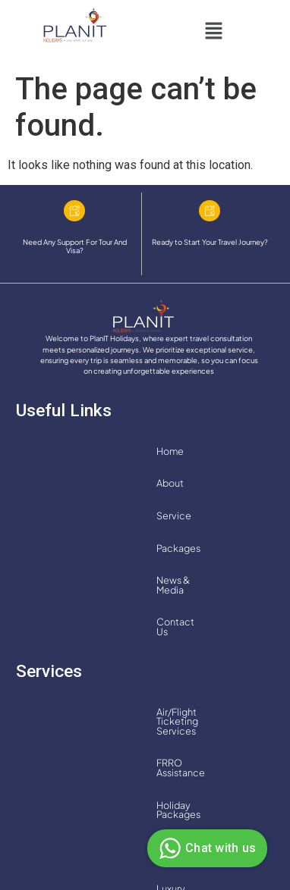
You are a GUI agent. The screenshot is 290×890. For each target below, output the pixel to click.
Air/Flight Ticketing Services (89, 563)
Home (41, 451)
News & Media (58, 483)
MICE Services (182, 628)
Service (145, 451)
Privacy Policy (106, 842)
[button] (213, 32)
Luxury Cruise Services (77, 628)
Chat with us (205, 848)
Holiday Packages (67, 596)
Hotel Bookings (164, 596)
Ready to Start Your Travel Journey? (210, 241)
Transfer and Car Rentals (80, 660)
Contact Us (137, 483)
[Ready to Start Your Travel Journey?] (209, 210)
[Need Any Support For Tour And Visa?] (74, 210)
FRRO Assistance (213, 563)
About (91, 451)
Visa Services (185, 660)
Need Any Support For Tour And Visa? (75, 246)
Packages (207, 451)
